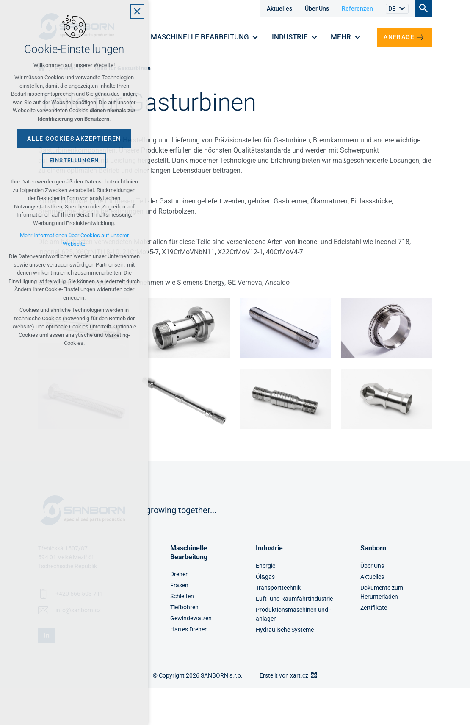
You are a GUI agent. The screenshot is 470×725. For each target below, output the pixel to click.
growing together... (181, 510)
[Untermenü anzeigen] (401, 8)
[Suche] (423, 8)
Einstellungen (74, 160)
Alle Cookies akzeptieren (74, 138)
